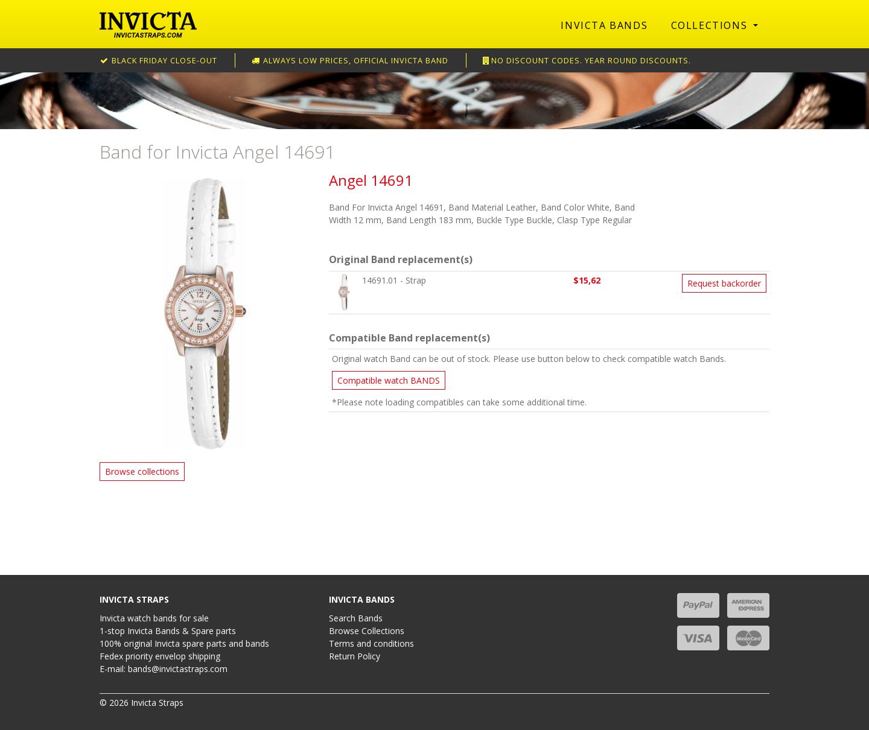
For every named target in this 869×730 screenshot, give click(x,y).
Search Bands (356, 618)
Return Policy (354, 656)
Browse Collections (366, 630)
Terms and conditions (371, 643)
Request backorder (724, 283)
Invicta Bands (604, 25)
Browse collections (142, 471)
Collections (711, 25)
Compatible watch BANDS (388, 380)
